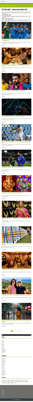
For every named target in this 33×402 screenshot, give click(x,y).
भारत (5, 381)
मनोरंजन (3, 345)
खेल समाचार (26, 381)
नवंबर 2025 (3, 359)
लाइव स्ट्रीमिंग (7, 382)
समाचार (3, 342)
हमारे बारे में (3, 392)
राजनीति (3, 346)
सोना (14, 382)
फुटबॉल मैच (13, 381)
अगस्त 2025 (3, 363)
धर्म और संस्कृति (4, 351)
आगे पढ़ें (4, 45)
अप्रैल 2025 (3, 369)
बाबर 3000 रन (3, 5)
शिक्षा (2, 348)
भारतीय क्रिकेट (26, 382)
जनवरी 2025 (3, 374)
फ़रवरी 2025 (3, 372)
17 (21, 331)
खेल (2, 340)
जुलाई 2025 (3, 365)
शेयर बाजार (9, 381)
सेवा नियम (3, 393)
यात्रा (2, 354)
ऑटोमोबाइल (3, 352)
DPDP (2, 397)
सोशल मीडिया (18, 382)
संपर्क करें (3, 396)
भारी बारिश (3, 382)
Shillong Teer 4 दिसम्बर (10, 5)
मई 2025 (3, 368)
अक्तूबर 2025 (4, 360)
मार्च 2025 (3, 371)
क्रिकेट (3, 381)
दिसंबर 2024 (3, 375)
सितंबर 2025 (3, 362)
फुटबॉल (19, 381)
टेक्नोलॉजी (3, 349)
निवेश (22, 381)
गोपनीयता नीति (3, 394)
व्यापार (3, 343)
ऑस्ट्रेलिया (22, 382)
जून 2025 (3, 366)
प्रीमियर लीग (11, 382)
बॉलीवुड (16, 381)
